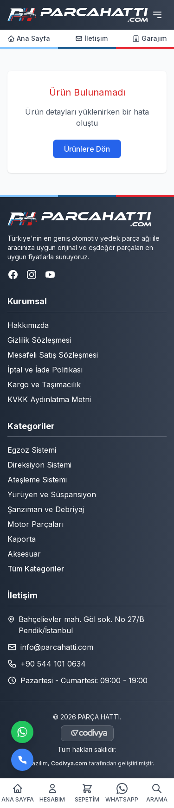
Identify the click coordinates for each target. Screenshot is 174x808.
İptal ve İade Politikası (45, 369)
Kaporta (21, 539)
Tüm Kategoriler (35, 568)
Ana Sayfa (28, 38)
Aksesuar (24, 553)
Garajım (149, 38)
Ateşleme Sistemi (37, 479)
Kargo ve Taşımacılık (44, 384)
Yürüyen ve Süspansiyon (51, 494)
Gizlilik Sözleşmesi (39, 340)
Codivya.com (69, 763)
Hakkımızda (28, 325)
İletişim (91, 38)
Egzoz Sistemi (31, 450)
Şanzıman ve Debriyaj (45, 509)
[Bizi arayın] (22, 760)
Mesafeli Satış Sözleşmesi (52, 354)
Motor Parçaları (35, 524)
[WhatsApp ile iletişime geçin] (22, 732)
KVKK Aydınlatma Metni (49, 399)
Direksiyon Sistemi (39, 464)
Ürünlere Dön (87, 149)
